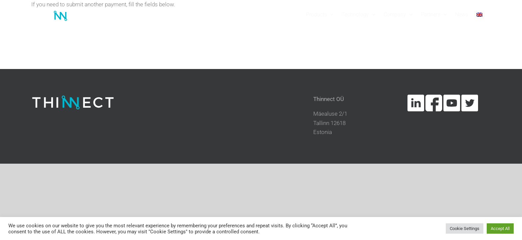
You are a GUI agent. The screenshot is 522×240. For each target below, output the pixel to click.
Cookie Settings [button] (464, 228)
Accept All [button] (500, 228)
